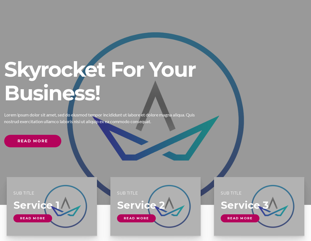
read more (32, 218)
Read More (33, 140)
